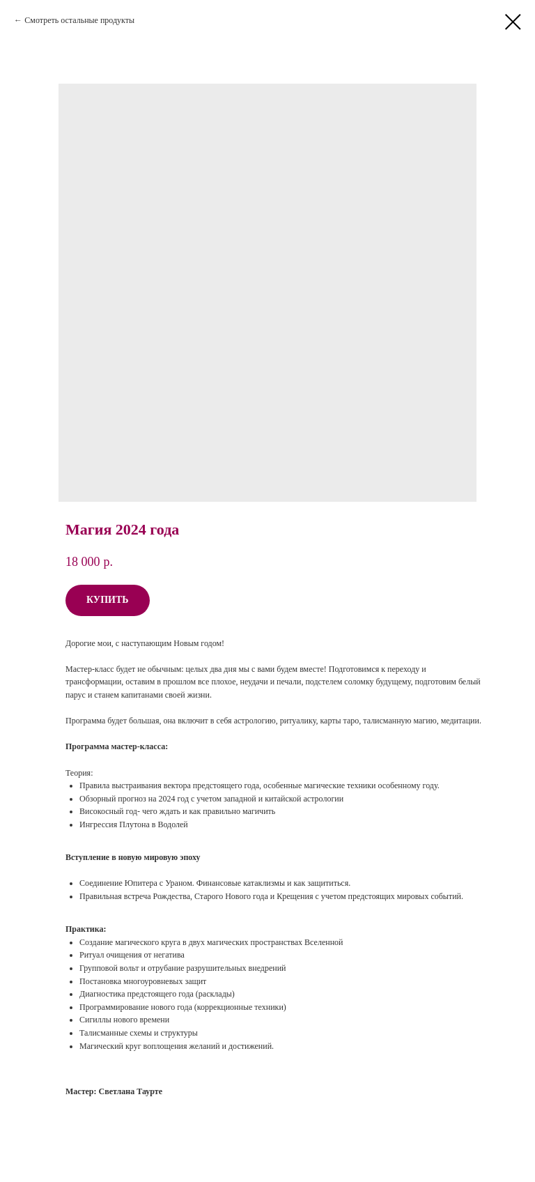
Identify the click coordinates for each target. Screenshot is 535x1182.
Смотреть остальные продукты (79, 20)
